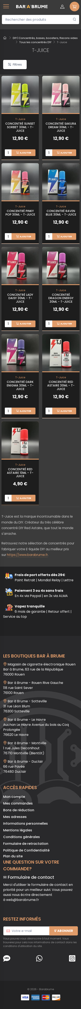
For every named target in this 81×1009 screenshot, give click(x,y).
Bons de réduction (18, 810)
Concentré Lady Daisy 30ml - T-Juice (20, 298)
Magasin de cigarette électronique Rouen (42, 664)
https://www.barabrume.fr (27, 555)
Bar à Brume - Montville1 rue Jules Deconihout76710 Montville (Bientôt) (24, 748)
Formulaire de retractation (25, 843)
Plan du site (13, 856)
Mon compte (14, 796)
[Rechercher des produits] (40, 19)
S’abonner (63, 931)
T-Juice (20, 119)
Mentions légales (17, 830)
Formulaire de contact (31, 877)
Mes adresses (15, 816)
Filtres (15, 64)
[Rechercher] (74, 19)
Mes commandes (18, 803)
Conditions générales (21, 837)
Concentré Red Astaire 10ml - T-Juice (20, 472)
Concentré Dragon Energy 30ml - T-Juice (60, 298)
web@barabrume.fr (22, 899)
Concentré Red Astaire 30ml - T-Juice (60, 385)
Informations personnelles (25, 823)
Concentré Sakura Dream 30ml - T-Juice (61, 127)
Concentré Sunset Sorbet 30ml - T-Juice (20, 127)
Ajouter (23, 152)
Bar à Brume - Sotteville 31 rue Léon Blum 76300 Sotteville (25, 706)
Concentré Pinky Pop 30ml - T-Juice (20, 213)
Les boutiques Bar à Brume (34, 656)
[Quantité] (8, 152)
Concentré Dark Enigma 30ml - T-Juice (20, 385)
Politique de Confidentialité (26, 850)
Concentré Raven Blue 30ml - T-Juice (61, 213)
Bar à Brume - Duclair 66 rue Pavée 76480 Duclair (23, 766)
